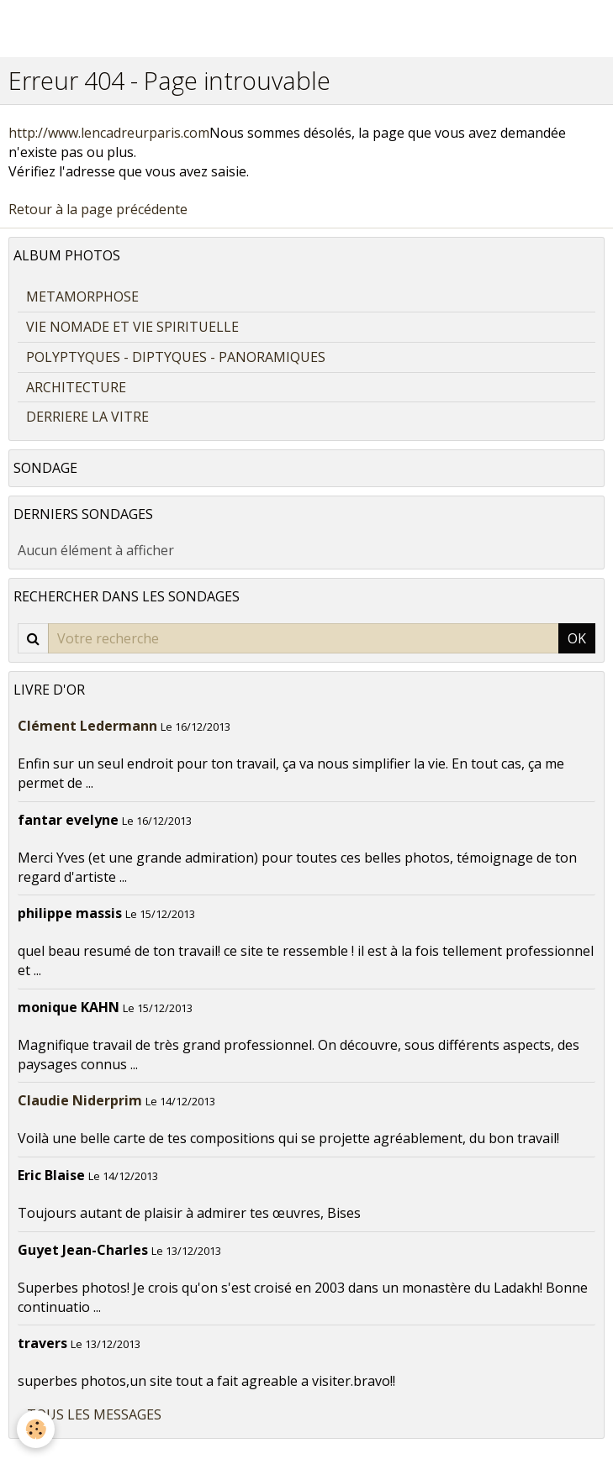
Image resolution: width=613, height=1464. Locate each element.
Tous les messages (94, 1414)
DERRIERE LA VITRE (87, 416)
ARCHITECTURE (76, 387)
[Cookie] (36, 1429)
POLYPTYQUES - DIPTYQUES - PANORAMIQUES (175, 357)
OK (577, 638)
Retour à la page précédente (98, 209)
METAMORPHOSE (82, 296)
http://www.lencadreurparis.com (108, 132)
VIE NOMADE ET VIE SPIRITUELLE (132, 326)
